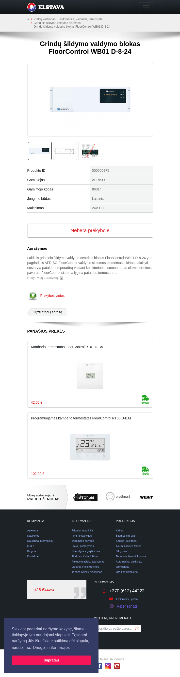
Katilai (119, 530)
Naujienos (33, 535)
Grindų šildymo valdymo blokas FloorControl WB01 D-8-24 (72, 26)
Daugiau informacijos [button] (51, 647)
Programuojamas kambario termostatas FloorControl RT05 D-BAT (81, 418)
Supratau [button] (51, 660)
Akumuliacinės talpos (128, 546)
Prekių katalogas (45, 19)
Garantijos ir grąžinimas (86, 551)
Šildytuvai (122, 551)
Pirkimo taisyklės (82, 535)
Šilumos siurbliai (125, 535)
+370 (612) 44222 (123, 591)
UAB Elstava (43, 589)
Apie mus (33, 530)
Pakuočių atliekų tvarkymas (88, 561)
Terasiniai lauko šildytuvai (131, 556)
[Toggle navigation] (146, 7)
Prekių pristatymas (83, 546)
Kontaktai (33, 556)
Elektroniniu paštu (127, 599)
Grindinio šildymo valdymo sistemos (57, 23)
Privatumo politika (82, 530)
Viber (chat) (123, 606)
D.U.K (30, 546)
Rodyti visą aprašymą (45, 278)
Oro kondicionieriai (127, 571)
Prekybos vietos (52, 296)
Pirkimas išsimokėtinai (85, 556)
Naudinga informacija (40, 540)
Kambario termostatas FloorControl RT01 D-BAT (68, 347)
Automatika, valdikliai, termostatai (81, 19)
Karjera (31, 551)
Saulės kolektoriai (126, 540)
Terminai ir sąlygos (83, 540)
